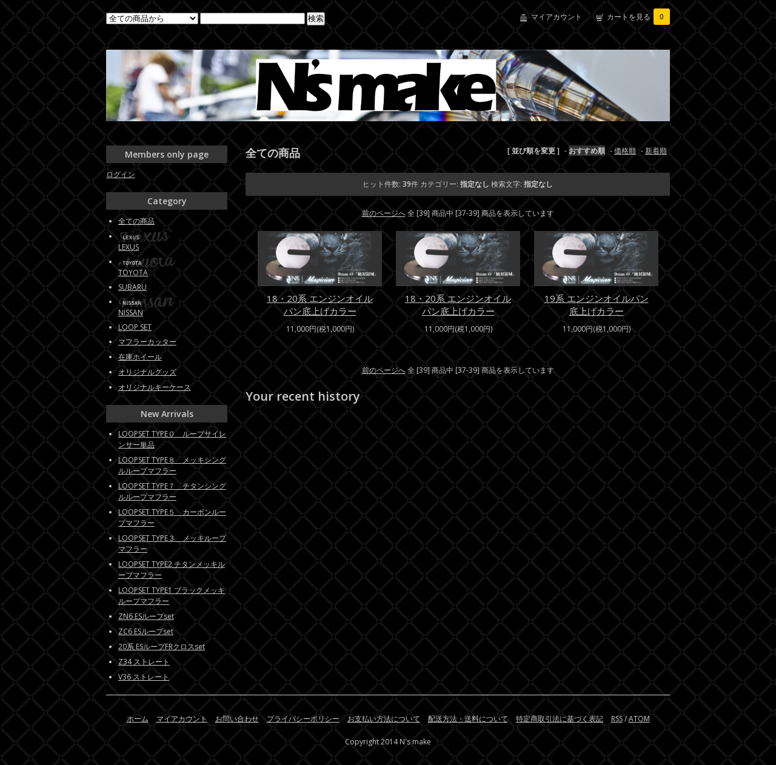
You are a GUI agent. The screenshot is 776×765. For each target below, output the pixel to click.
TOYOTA (133, 272)
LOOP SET (135, 327)
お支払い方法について (383, 718)
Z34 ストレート (144, 661)
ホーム (138, 718)
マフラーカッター (147, 341)
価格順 (625, 150)
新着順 (656, 150)
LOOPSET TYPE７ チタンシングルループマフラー (172, 491)
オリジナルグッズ (147, 372)
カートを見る (638, 17)
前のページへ (384, 213)
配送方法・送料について (468, 718)
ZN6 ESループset (146, 616)
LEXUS (128, 247)
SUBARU (132, 287)
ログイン (120, 174)
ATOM (639, 718)
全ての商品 (136, 221)
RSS (617, 718)
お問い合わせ (237, 718)
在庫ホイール (140, 357)
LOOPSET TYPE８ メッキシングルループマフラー (172, 465)
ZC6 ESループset (145, 631)
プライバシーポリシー (303, 718)
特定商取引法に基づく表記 (559, 718)
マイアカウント (556, 17)
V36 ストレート (143, 677)
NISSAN (130, 312)
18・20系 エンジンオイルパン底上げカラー (320, 304)
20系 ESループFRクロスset (161, 646)
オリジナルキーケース (154, 387)
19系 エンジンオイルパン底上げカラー (596, 304)
